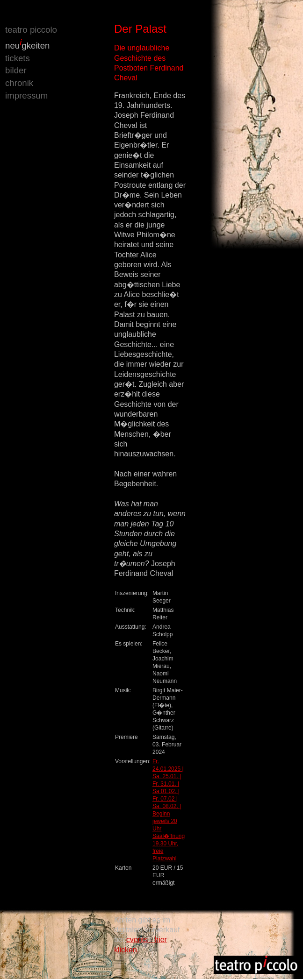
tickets (17, 58)
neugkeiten (27, 45)
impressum (26, 95)
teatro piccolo (31, 30)
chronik (19, 83)
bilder (16, 70)
